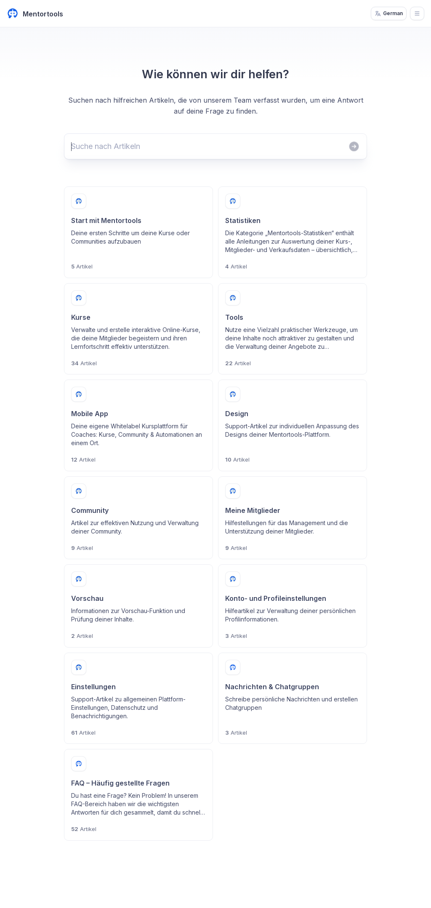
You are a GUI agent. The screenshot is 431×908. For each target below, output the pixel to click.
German (389, 13)
